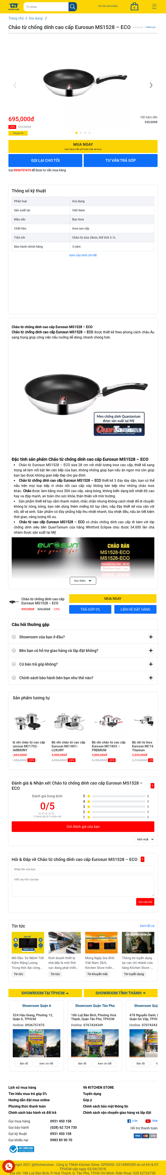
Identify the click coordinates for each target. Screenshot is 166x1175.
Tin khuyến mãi (97, 977)
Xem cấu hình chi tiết (83, 255)
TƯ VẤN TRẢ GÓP (120, 160)
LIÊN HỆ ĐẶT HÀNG (135, 609)
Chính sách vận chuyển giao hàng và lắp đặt (117, 1116)
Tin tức (18, 977)
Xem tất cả (147, 929)
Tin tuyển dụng (134, 977)
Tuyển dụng (92, 1097)
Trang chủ (16, 18)
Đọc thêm (83, 580)
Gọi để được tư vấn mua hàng (37, 170)
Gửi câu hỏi (145, 905)
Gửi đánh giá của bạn (83, 827)
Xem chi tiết (46, 1066)
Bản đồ (24, 1066)
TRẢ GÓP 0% (90, 609)
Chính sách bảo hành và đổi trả (32, 1116)
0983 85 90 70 (61, 1143)
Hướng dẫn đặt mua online (29, 1103)
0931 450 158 (60, 1124)
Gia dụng (36, 18)
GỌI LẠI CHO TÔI (45, 160)
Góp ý (87, 1103)
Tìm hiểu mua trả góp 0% (27, 1097)
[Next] (150, 85)
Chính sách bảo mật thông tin (105, 1110)
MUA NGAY (112, 599)
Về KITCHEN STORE (98, 1091)
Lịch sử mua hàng (22, 1091)
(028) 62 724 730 (63, 1131)
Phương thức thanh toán (27, 1110)
